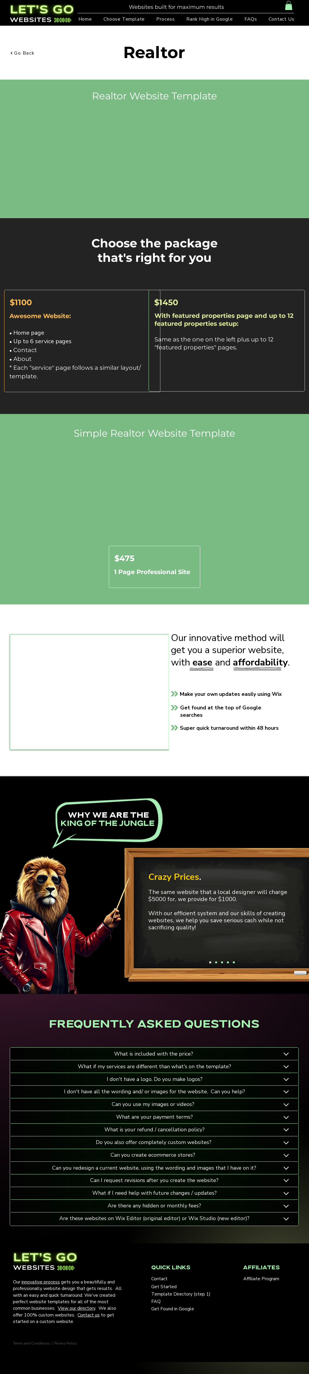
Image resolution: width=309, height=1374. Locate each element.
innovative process (41, 1282)
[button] (288, 5)
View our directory (76, 1308)
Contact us (89, 1315)
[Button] (215, 1054)
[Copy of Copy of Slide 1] (222, 962)
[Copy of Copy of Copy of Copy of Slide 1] (234, 962)
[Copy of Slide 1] (216, 962)
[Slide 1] (210, 962)
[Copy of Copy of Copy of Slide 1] (228, 962)
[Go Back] (31, 53)
